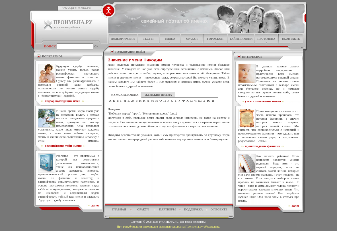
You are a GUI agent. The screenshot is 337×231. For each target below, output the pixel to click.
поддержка (193, 209)
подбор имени (123, 38)
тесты (148, 38)
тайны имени (241, 38)
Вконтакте (291, 38)
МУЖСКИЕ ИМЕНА (125, 94)
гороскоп (215, 38)
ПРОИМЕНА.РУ (73, 22)
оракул (192, 38)
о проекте (218, 209)
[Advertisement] (169, 155)
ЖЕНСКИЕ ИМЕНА (158, 94)
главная (119, 209)
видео (170, 38)
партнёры (167, 209)
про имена (266, 38)
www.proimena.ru (77, 7)
